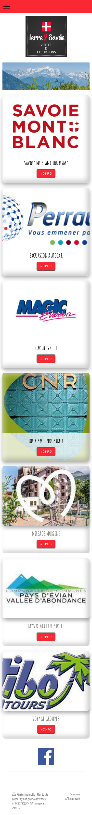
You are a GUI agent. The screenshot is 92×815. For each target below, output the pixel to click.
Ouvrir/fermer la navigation (46, 6)
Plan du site (42, 794)
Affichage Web (72, 799)
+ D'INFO (46, 173)
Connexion (75, 794)
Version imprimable (24, 794)
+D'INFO (46, 729)
